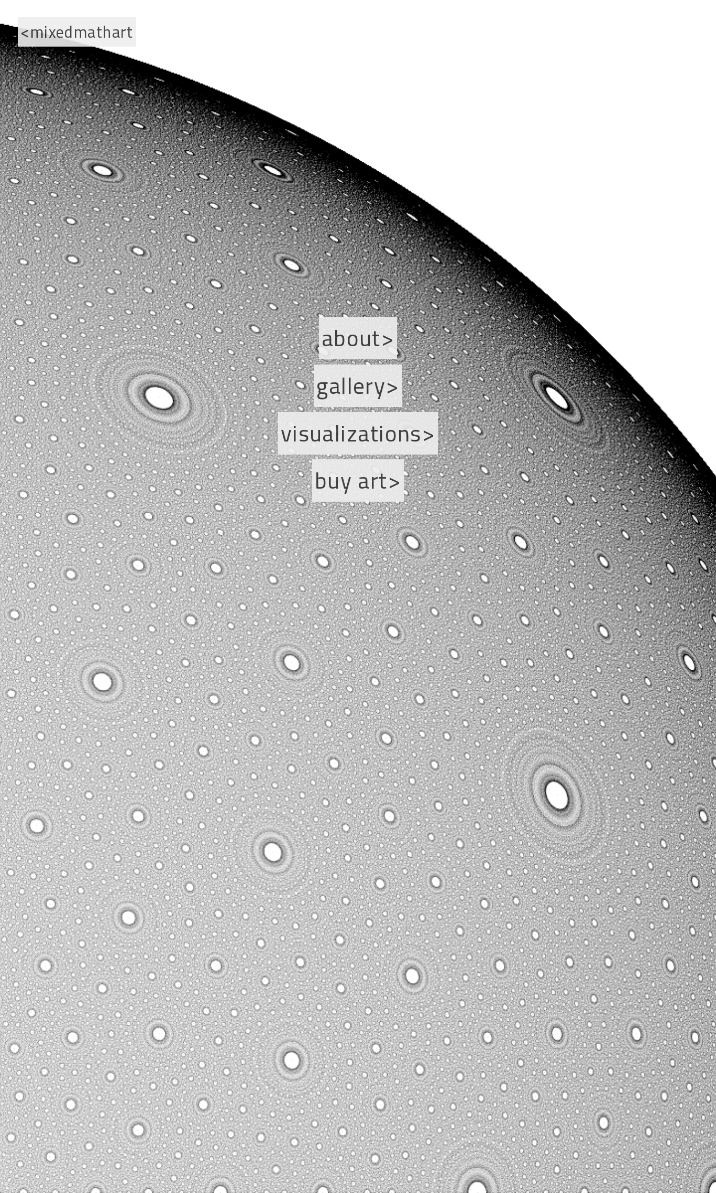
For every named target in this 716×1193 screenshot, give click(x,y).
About (351, 338)
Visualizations (351, 433)
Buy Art (351, 480)
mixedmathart (82, 32)
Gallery (350, 385)
